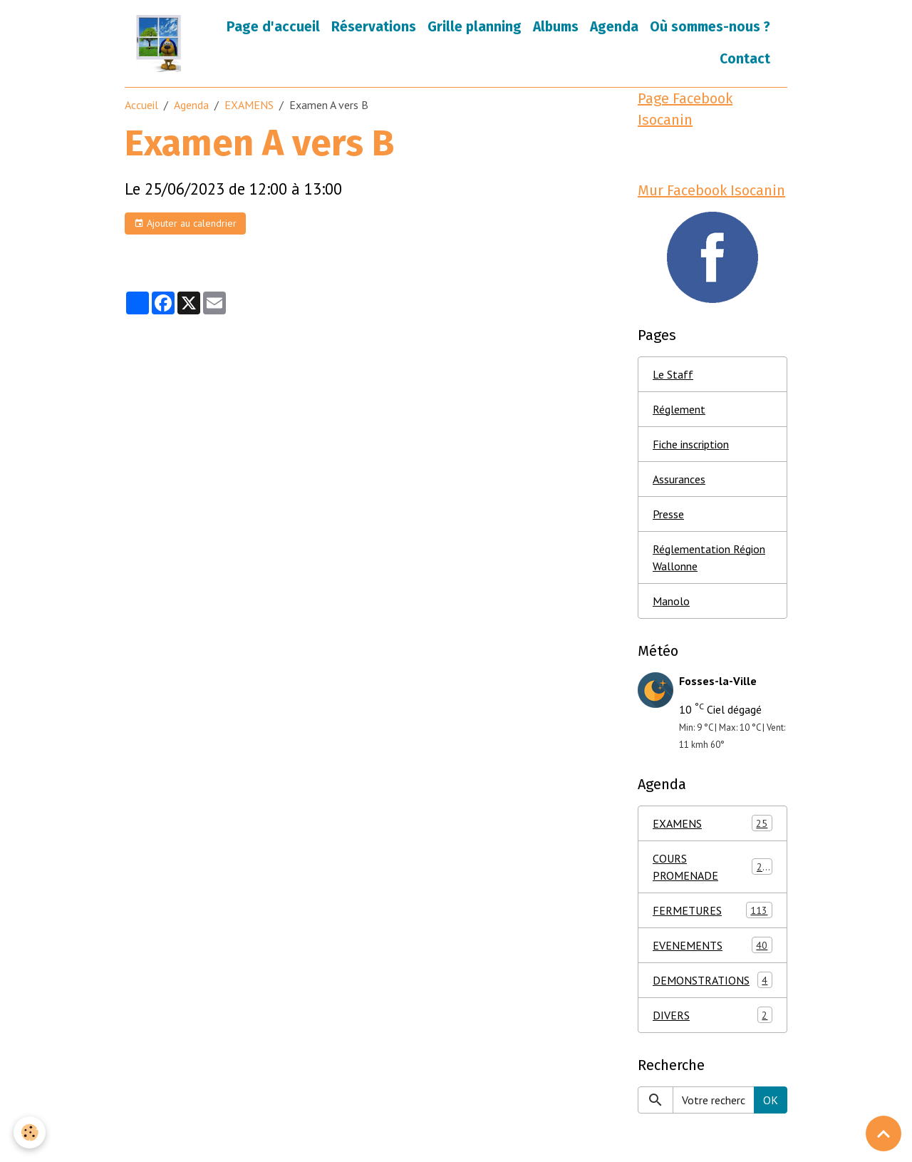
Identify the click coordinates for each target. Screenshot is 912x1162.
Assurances (679, 479)
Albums (556, 27)
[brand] (160, 43)
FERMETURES (712, 910)
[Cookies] (30, 1132)
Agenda (614, 27)
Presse (668, 514)
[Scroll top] (883, 1133)
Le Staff (673, 374)
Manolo (671, 601)
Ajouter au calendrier (185, 223)
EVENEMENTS (712, 945)
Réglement (679, 409)
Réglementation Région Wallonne (709, 557)
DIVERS (712, 1015)
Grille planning (475, 27)
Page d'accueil (273, 27)
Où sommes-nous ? (710, 27)
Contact (745, 59)
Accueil (141, 105)
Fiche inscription (691, 444)
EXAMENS (249, 105)
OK (770, 1100)
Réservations (373, 27)
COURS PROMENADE (712, 867)
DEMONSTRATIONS (712, 980)
